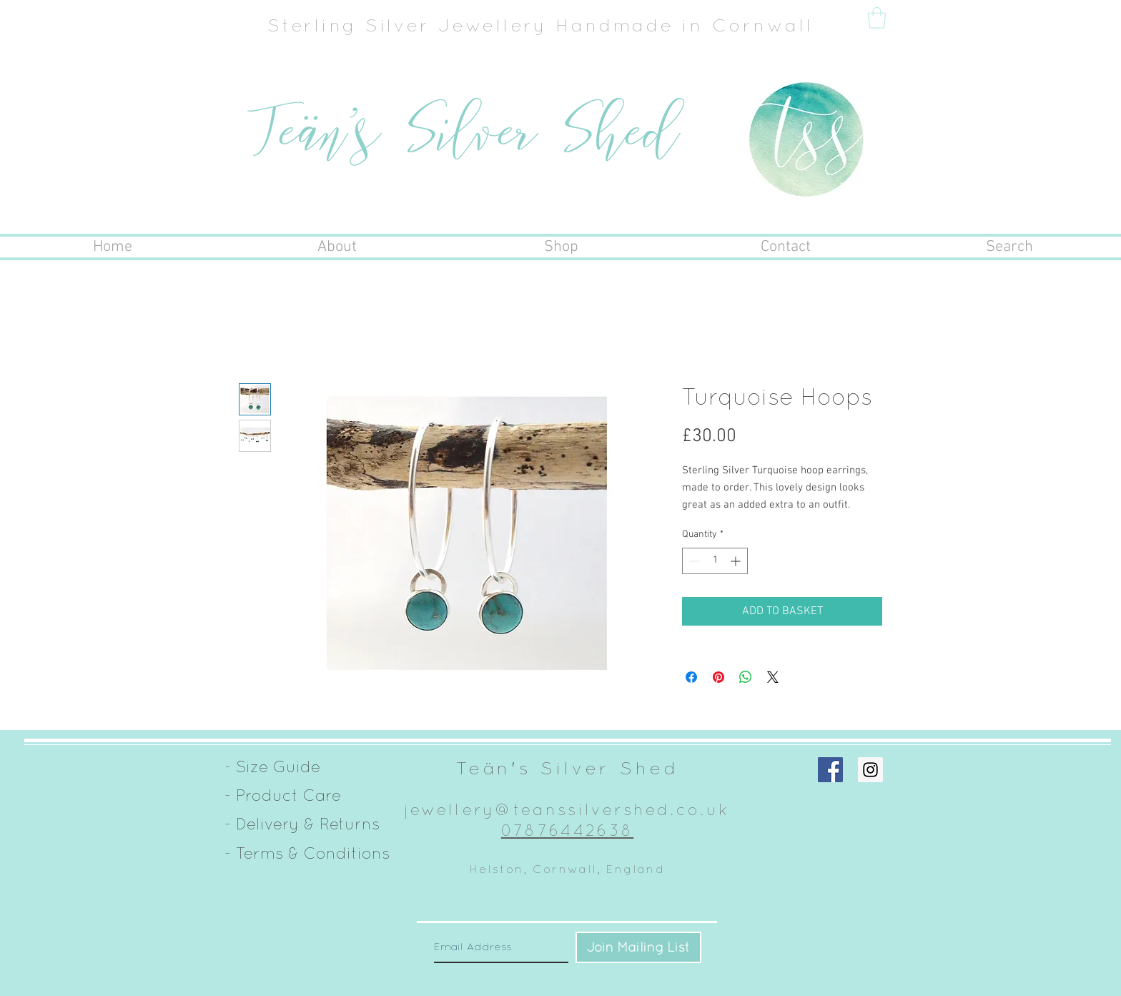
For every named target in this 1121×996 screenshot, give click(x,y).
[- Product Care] (282, 795)
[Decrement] (693, 560)
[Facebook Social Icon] (830, 769)
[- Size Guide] (272, 767)
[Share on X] (772, 677)
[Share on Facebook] (691, 677)
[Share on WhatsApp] (745, 677)
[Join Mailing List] (638, 947)
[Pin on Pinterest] (718, 677)
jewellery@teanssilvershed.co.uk (567, 809)
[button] (877, 18)
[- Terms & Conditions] (307, 853)
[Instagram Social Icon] (870, 769)
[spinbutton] (715, 560)
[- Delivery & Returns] (302, 824)
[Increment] (737, 560)
